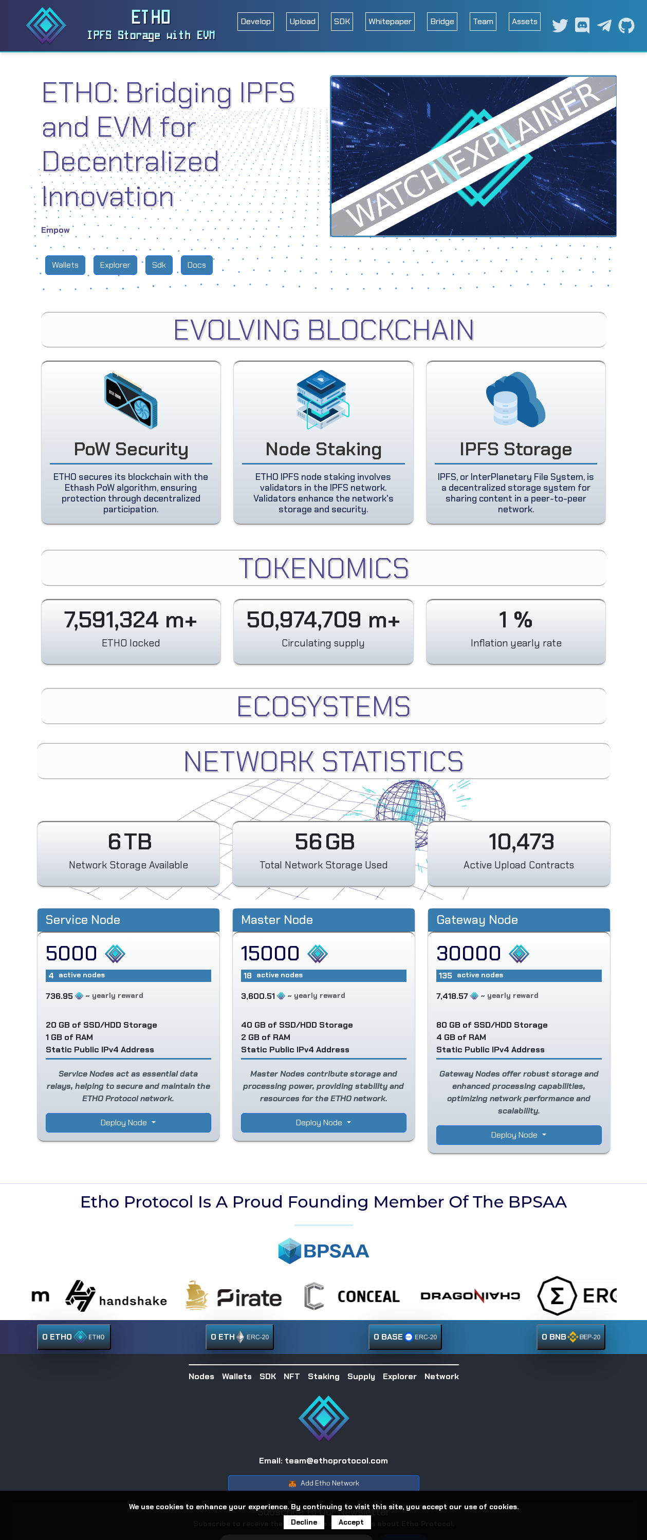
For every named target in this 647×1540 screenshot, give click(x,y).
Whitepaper (390, 21)
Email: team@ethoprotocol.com (323, 1460)
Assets (525, 21)
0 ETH (240, 1337)
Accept (351, 1522)
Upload (302, 21)
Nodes (201, 1376)
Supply (361, 1376)
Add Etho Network (323, 1483)
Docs (197, 264)
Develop (256, 21)
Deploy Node (125, 1122)
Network (441, 1376)
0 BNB (571, 1337)
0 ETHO (74, 1337)
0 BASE (405, 1337)
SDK (342, 21)
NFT (292, 1376)
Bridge (442, 21)
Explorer (115, 264)
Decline (304, 1522)
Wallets (65, 264)
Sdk (159, 264)
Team (483, 21)
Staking (324, 1376)
